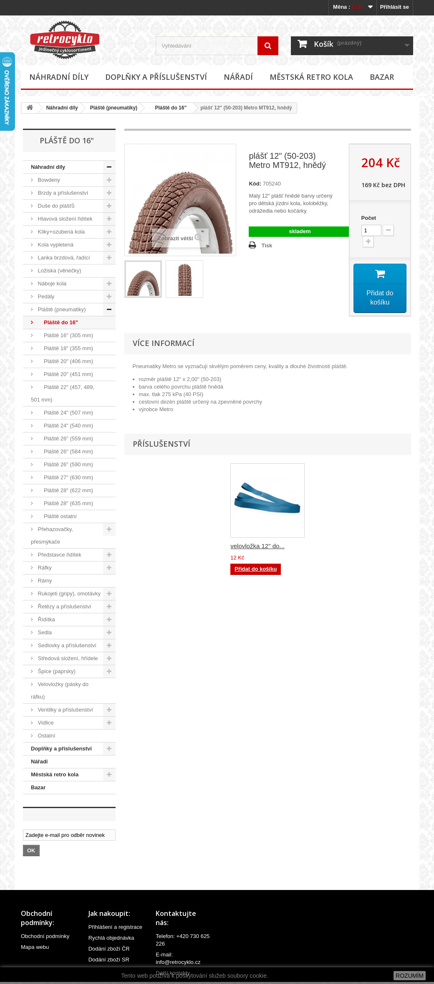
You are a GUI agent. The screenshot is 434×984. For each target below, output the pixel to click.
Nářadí (238, 77)
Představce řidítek (58, 555)
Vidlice (45, 723)
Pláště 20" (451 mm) (64, 374)
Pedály (45, 296)
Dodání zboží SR (108, 959)
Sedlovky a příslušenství (66, 645)
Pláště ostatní (56, 516)
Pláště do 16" (168, 108)
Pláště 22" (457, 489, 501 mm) (62, 393)
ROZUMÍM (410, 975)
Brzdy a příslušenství (62, 193)
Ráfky (44, 567)
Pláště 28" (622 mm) (64, 490)
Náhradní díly (58, 77)
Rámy (44, 580)
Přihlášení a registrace (115, 927)
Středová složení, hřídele (67, 658)
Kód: (255, 184)
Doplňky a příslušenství (156, 77)
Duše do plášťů (55, 206)
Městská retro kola (311, 77)
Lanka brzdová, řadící (63, 257)
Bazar (382, 77)
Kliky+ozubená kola (60, 232)
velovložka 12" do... (257, 546)
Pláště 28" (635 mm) (64, 503)
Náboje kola (51, 283)
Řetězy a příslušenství (63, 606)
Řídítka (45, 619)
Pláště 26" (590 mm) (64, 464)
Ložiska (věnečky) (58, 270)
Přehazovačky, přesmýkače (52, 535)
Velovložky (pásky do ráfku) (59, 690)
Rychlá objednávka (111, 938)
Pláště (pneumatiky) (113, 108)
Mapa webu (35, 947)
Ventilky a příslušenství (64, 710)
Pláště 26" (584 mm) (64, 451)
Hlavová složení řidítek (64, 219)
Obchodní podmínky (45, 936)
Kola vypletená (54, 245)
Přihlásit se (394, 7)
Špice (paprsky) (56, 671)
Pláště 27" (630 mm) (64, 477)
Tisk (266, 245)
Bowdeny (48, 180)
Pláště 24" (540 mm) (64, 425)
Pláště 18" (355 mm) (64, 348)
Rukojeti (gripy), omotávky (68, 593)
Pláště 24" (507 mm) (64, 412)
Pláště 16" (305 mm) (64, 335)
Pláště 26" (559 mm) (64, 438)
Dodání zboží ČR (109, 949)
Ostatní (46, 735)
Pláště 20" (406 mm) (64, 361)
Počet (368, 218)
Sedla (44, 632)
